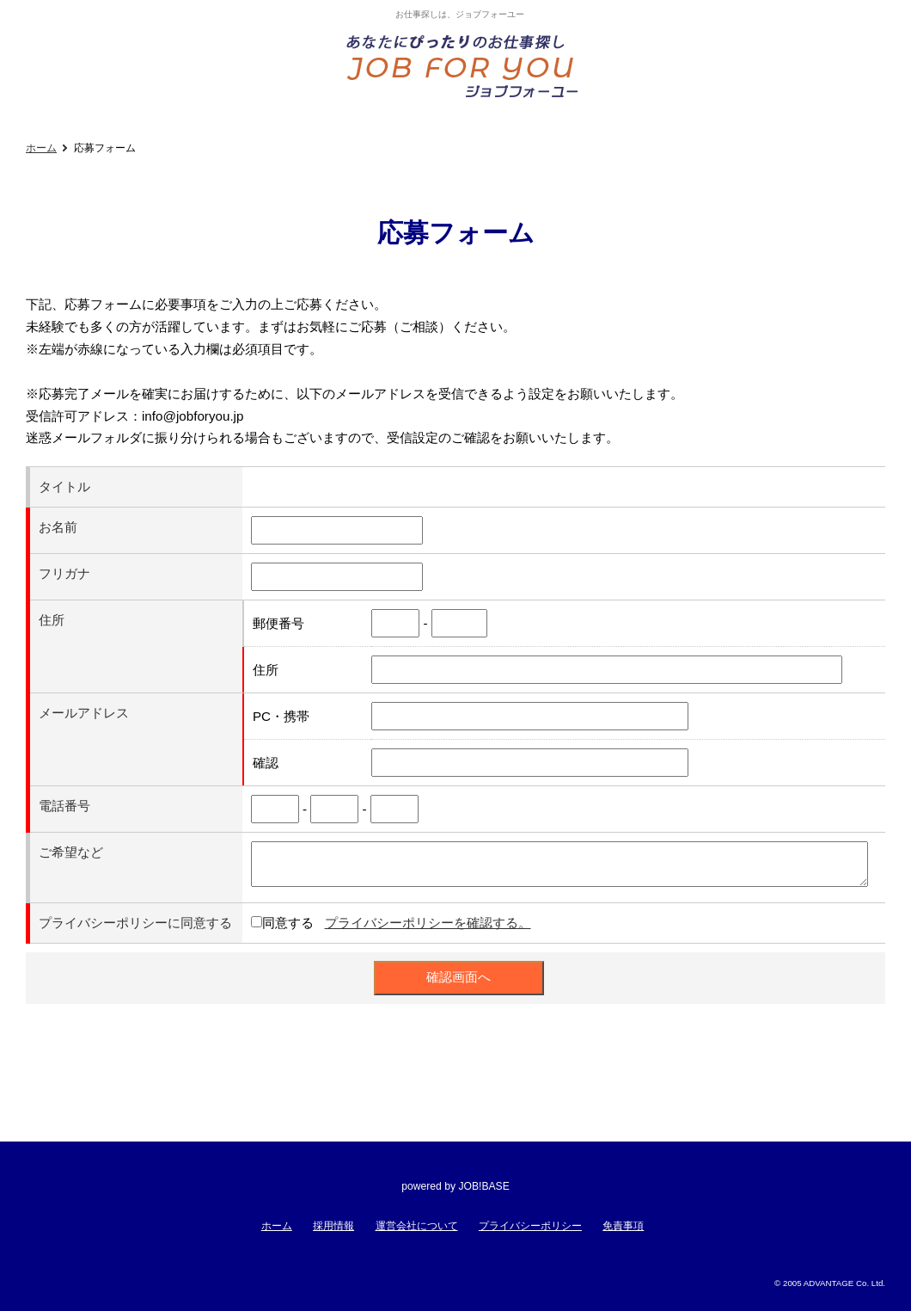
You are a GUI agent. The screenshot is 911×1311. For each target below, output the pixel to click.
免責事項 (623, 1226)
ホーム (41, 148)
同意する (288, 922)
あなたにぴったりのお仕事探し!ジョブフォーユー (464, 65)
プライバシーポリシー (530, 1226)
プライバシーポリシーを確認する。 (428, 922)
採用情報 (333, 1226)
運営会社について (417, 1226)
